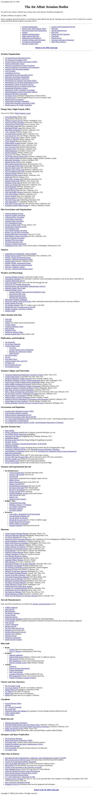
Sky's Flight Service (11, 188)
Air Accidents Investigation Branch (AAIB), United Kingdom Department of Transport (34, 422)
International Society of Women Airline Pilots (20, 86)
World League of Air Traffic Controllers (18, 105)
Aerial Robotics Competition (14, 451)
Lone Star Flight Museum (13, 558)
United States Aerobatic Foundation (17, 101)
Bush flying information (13, 453)
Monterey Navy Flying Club (14, 170)
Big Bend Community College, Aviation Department (22, 380)
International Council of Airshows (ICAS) (19, 84)
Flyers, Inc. (9, 154)
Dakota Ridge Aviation (12, 143)
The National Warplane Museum (16, 573)
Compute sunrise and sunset (14, 779)
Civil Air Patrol (10, 71)
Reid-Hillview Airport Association (16, 236)
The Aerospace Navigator (13, 738)
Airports (25, 32)
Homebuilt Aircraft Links (17, 520)
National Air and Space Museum (16, 571)
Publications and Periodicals (31, 38)
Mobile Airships (10, 730)
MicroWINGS (10, 765)
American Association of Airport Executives (20, 65)
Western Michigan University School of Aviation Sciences (24, 403)
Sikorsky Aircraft (11, 636)
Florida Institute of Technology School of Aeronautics (23, 386)
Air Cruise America (11, 688)
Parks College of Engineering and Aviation (19, 392)
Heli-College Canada (12, 158)
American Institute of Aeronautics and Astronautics (22, 67)
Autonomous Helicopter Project (15, 449)
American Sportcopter (16, 473)
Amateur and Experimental (41, 604)
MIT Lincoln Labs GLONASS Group (17, 760)
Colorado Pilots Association (14, 221)
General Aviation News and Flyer (16, 361)
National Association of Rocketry (16, 723)
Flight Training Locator (23, 113)
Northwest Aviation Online (14, 332)
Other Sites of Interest (58, 42)
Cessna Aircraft (10, 615)
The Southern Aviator (12, 367)
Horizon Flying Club (12, 162)
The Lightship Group (12, 461)
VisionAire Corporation (13, 638)
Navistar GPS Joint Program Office (17, 457)
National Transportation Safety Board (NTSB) (20, 417)
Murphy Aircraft (14, 484)
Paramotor (8, 630)
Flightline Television (12, 455)
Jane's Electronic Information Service (17, 782)
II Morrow (12, 666)
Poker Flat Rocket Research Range (16, 775)
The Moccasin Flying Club (14, 166)
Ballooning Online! (11, 446)
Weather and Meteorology (31, 34)
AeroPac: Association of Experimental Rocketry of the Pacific (26, 444)
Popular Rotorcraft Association (19, 522)
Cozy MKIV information (17, 507)
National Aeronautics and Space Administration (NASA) (24, 744)
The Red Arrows (10, 97)
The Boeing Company (12, 613)
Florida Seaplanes (11, 153)
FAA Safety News (11, 359)
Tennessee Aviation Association (15, 244)
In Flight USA (10, 363)
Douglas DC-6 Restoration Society (16, 549)
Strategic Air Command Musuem (16, 588)
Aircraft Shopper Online (13, 703)
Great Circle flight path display (15, 763)
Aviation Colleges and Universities (33, 40)
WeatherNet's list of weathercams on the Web (20, 307)
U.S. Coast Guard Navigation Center (17, 419)
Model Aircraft (56, 38)
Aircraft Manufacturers (59, 30)
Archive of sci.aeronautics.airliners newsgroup (20, 762)
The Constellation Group (13, 223)
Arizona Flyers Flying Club (14, 124)
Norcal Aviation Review (13, 365)
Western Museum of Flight (14, 594)
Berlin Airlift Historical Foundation (17, 543)
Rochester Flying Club (12, 183)
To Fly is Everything (12, 463)
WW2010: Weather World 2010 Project (18, 301)
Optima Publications (16, 657)
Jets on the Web (10, 709)
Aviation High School (12, 377)
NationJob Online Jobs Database (16, 711)
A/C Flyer (12, 348)
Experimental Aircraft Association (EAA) (19, 75)
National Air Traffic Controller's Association (20, 90)
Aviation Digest (10, 325)
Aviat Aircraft (9, 609)
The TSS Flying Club (12, 200)
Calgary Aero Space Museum (15, 545)
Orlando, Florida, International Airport (18, 263)
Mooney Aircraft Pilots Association (17, 232)
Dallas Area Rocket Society (14, 728)
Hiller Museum (10, 562)
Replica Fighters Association (18, 523)
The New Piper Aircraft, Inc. (14, 628)
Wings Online (9, 715)
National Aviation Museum (14, 552)
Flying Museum (10, 550)
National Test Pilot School (14, 175)
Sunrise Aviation (10, 196)
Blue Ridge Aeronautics (13, 130)
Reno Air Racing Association (15, 238)
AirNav (7, 323)
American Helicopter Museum (15, 535)
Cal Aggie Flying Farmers (14, 134)
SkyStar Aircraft (14, 491)
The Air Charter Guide (12, 686)
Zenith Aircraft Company (17, 499)
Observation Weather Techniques (16, 299)
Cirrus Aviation (10, 141)
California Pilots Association (14, 217)
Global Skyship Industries (13, 619)
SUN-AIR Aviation (11, 194)
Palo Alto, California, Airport (15, 267)
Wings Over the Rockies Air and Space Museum (21, 596)
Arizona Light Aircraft (16, 474)
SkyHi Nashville (10, 187)
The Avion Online (11, 355)
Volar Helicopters (11, 202)
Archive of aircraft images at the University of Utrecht (23, 767)
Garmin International (16, 670)
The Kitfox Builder (15, 510)
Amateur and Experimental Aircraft (63, 27)
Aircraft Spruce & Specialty (18, 518)
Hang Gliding (9, 430)
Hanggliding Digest (11, 438)
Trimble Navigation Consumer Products (22, 678)
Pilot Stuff (54, 32)
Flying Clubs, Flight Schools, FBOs (34, 29)
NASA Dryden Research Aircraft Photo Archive (21, 773)
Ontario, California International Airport (18, 265)
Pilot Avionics (14, 659)
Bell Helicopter (10, 611)
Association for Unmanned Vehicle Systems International (57, 451)
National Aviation (11, 173)
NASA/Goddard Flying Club (14, 171)
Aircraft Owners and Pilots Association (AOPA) (21, 62)
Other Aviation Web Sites (30, 36)
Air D (7, 119)
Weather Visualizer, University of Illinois (19, 309)
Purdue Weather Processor (14, 303)
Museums (54, 29)
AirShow (8, 705)
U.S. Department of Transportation (16, 421)
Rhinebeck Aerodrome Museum (15, 581)
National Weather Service (13, 290)
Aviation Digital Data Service (15, 281)
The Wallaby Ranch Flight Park (15, 434)
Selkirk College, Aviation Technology (17, 397)
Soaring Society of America (14, 99)
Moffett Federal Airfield (13, 256)
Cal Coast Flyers (10, 136)
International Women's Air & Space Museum (20, 564)
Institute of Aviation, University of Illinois (19, 388)
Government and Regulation (31, 42)
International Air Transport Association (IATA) (20, 80)
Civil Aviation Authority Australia (16, 413)
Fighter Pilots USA (11, 690)
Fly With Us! (9, 691)
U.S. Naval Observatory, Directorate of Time (20, 777)
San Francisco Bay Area (17, 294)
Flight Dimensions (11, 151)
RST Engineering (15, 661)
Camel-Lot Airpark (11, 139)
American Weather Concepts (14, 277)
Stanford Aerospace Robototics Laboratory (45, 449)
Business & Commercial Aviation (20, 351)
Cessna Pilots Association (13, 219)
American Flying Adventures (15, 122)
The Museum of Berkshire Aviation (17, 567)
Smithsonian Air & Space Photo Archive (18, 586)
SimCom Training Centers (18, 663)
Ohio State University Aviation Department (19, 390)
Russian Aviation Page (12, 334)
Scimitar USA (9, 634)
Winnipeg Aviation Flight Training (16, 205)
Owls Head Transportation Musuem (17, 577)
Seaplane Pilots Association (14, 240)
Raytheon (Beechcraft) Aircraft (15, 632)
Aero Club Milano (11, 117)
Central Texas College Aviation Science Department (22, 382)
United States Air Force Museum (16, 590)
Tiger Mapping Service (13, 769)
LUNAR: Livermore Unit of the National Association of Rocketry (27, 726)
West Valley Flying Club (13, 203)
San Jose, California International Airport (19, 269)
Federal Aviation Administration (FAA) (18, 415)
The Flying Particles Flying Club (16, 156)
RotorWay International (17, 490)
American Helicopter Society (15, 64)
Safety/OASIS (14, 353)
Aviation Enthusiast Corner (14, 326)
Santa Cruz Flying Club (13, 185)
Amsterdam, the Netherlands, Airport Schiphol (20, 254)
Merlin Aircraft (14, 480)
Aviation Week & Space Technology (21, 350)
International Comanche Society (16, 227)
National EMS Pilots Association (16, 94)
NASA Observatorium (12, 746)
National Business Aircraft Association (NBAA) (21, 92)
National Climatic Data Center (15, 288)
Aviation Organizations (30, 27)
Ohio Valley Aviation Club (14, 179)
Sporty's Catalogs (15, 651)
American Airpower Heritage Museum (18, 539)
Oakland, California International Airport (19, 259)
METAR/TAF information (18, 298)
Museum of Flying (11, 569)
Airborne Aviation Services (14, 121)
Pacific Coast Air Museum (14, 579)
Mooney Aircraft (10, 626)
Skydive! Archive (11, 442)
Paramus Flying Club (12, 181)
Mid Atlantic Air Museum (13, 565)
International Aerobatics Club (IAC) (17, 79)
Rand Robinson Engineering (18, 486)
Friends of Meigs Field (12, 225)
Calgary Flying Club (12, 137)
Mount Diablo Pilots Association (16, 234)
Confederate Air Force (12, 73)
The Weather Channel (12, 305)
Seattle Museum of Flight (13, 584)
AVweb (7, 357)
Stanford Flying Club (12, 190)
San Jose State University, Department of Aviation (22, 393)
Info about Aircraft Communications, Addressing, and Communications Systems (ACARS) (35, 758)
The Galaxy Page (11, 742)
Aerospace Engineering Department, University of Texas (24, 375)
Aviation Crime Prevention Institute (17, 69)
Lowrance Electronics (16, 674)
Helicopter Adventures (12, 160)
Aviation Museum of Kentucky (15, 541)
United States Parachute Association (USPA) (20, 103)
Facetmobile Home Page (17, 503)
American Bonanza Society (14, 213)
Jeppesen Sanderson (16, 655)
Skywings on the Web (12, 440)
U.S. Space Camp (11, 750)
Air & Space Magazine (12, 344)
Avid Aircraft (13, 476)
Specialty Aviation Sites (30, 44)
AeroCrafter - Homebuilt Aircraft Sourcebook (24, 514)
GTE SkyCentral (11, 282)
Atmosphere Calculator (13, 279)
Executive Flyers (10, 149)
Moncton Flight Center (12, 168)
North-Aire (8, 177)
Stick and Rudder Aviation (14, 192)
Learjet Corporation (11, 624)
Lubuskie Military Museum (14, 560)
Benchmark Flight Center (13, 128)
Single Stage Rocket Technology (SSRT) (18, 740)
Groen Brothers (10, 621)
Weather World (10, 311)
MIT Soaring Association (13, 164)
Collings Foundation (12, 554)
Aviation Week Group (12, 346)
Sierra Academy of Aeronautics (15, 395)
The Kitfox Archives (16, 508)
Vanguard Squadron (16, 525)
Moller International (16, 482)
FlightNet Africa (10, 330)
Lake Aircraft (9, 622)
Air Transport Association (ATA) (16, 60)
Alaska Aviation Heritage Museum (16, 533)
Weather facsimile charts (17, 296)
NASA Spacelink (11, 748)
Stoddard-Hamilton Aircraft (18, 493)
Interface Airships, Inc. (12, 459)
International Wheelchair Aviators (16, 88)
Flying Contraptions (11, 432)
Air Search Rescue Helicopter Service (17, 58)
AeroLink (8, 321)
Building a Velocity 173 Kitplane (20, 505)
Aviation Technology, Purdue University (18, 378)
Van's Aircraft (13, 495)
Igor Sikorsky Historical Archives (16, 556)
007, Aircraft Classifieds (13, 707)
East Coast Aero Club (12, 147)
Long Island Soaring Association (16, 230)
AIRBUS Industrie (11, 607)
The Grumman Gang (12, 229)
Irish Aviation (9, 328)
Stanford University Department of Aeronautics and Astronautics (26, 399)
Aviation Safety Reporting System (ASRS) (19, 411)
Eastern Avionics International (19, 668)
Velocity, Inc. (13, 497)
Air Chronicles (10, 342)
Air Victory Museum (12, 537)
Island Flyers (9, 693)
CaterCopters (13, 478)
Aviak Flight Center (11, 126)
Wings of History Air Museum (15, 547)
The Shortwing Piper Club (14, 242)
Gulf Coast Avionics (16, 672)
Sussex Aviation (10, 198)
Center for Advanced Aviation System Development (22, 771)
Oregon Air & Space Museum (15, 575)
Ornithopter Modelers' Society (15, 447)
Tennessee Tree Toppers (13, 436)
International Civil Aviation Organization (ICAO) (21, 82)
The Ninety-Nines (11, 96)
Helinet (7, 695)
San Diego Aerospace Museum (15, 582)
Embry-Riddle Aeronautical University (18, 384)
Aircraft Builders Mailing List (19, 516)
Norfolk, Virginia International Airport (18, 257)
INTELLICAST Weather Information (17, 284)
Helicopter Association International (17, 77)
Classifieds (55, 36)
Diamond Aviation (11, 145)
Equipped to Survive (12, 784)
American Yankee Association (15, 215)
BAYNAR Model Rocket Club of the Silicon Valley (22, 725)
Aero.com (8, 319)
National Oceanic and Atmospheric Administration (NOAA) (25, 286)
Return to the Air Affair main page (46, 790)
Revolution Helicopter (16, 488)
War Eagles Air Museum (13, 592)
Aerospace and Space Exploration (62, 40)
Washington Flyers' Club (13, 245)
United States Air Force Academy (16, 401)
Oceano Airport (10, 261)
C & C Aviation (10, 132)
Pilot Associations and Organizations (34, 30)
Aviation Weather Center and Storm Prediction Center (27, 292)
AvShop (12, 649)
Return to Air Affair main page (46, 48)
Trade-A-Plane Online (12, 713)
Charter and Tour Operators (60, 34)
